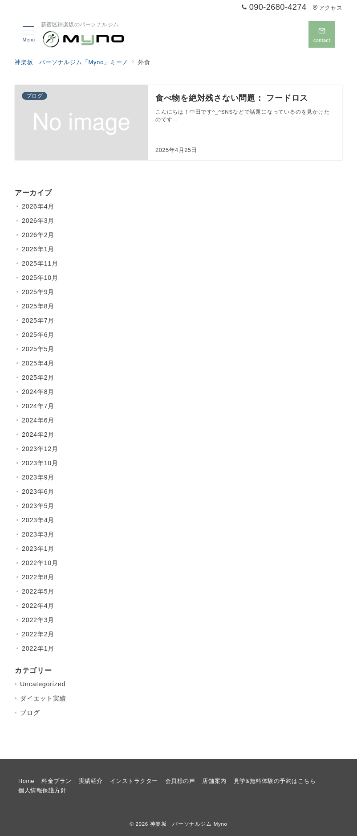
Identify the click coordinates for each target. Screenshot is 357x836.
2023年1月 (38, 548)
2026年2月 (38, 234)
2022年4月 (38, 605)
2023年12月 (40, 448)
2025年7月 (38, 320)
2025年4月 (38, 363)
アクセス (327, 7)
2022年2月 (38, 634)
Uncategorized (42, 684)
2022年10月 (40, 562)
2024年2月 (38, 434)
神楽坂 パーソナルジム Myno (188, 824)
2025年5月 (38, 348)
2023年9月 (38, 477)
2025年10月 (40, 277)
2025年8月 (38, 306)
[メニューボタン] (29, 34)
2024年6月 (38, 420)
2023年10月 (40, 463)
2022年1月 (38, 648)
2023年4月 (38, 520)
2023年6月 (38, 491)
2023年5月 (38, 505)
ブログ (30, 712)
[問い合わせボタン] (321, 34)
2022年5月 (38, 591)
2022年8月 (38, 577)
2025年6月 (38, 334)
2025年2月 (38, 377)
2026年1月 (38, 249)
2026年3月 (38, 220)
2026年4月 (38, 206)
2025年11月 (40, 263)
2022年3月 (38, 619)
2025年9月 (38, 291)
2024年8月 (38, 391)
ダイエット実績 (43, 698)
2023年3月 (38, 534)
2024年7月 (38, 406)
